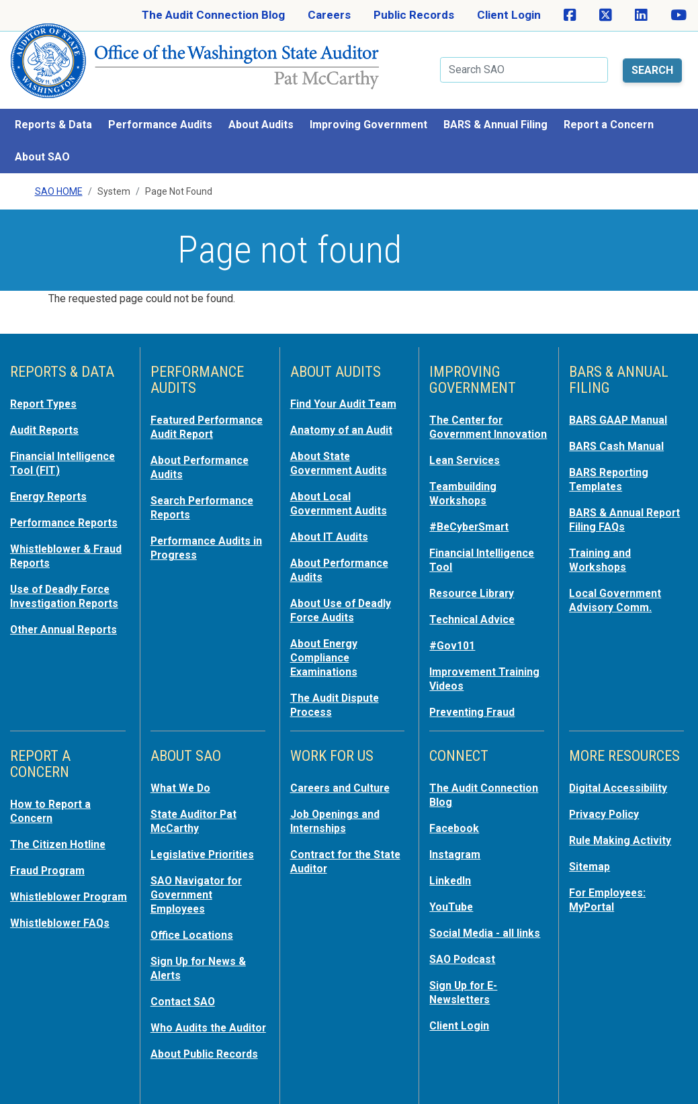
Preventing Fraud (475, 701)
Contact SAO (185, 983)
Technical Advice (474, 611)
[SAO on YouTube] (678, 15)
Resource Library (475, 585)
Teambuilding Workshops (464, 488)
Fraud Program (50, 857)
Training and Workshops (601, 539)
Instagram (456, 840)
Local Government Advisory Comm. (618, 578)
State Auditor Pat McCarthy (196, 808)
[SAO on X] (605, 15)
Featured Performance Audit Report (201, 418)
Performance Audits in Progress (204, 541)
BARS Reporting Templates (611, 462)
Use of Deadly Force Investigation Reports (68, 574)
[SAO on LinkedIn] (641, 15)
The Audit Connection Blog (213, 14)
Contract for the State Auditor (334, 847)
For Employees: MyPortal (610, 885)
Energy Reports (51, 478)
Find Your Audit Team (346, 388)
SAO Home (59, 175)
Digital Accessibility (620, 776)
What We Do (182, 776)
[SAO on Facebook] (570, 15)
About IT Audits (331, 517)
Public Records (414, 14)
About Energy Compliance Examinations (326, 634)
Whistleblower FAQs (62, 921)
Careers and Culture (344, 776)
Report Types (46, 388)
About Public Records (208, 1047)
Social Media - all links (487, 917)
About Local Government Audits (342, 484)
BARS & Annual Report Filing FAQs (617, 501)
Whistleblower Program (47, 889)
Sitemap (591, 853)
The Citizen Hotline (61, 831)
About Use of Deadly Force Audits (344, 588)
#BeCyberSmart (472, 521)
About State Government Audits (342, 445)
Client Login (509, 14)
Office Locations (194, 918)
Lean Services (467, 456)
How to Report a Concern (52, 799)
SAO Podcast (464, 943)
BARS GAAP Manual (620, 404)
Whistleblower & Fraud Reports (53, 535)
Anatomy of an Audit (344, 413)
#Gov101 (453, 636)
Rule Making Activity (623, 827)
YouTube (452, 892)
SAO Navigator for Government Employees (198, 880)
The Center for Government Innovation (469, 418)
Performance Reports (68, 503)
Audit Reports (47, 413)
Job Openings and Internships (338, 808)
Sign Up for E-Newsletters (466, 975)
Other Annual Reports (68, 607)
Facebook (455, 815)
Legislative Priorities (205, 840)
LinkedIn (452, 866)
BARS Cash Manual (619, 429)
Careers (329, 14)
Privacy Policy (606, 802)
